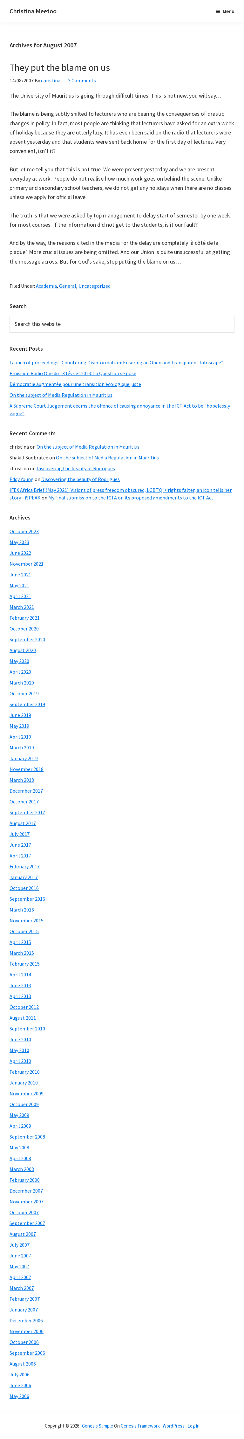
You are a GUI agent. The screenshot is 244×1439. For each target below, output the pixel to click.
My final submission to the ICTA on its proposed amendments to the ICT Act (131, 497)
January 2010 (24, 1082)
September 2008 (27, 1136)
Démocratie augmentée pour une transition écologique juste (75, 384)
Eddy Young (22, 479)
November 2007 (27, 1201)
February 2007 (25, 1299)
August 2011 (23, 1018)
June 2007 (20, 1255)
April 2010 (20, 1061)
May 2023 (19, 542)
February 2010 (25, 1072)
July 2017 (20, 834)
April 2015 (20, 942)
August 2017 (23, 823)
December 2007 (26, 1191)
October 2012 (24, 1007)
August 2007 (23, 1234)
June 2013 (20, 985)
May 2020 (19, 661)
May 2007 (19, 1266)
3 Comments (82, 80)
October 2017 (24, 801)
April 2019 (20, 736)
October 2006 (24, 1342)
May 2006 (19, 1396)
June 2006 (20, 1385)
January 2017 (24, 877)
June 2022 (20, 553)
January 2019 (24, 758)
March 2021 (22, 607)
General (67, 286)
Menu (228, 11)
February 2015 (25, 963)
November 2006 (27, 1331)
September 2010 (27, 1028)
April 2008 (20, 1158)
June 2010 (20, 1039)
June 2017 (20, 845)
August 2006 (23, 1363)
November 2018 (27, 769)
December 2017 (26, 791)
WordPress (174, 1426)
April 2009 (20, 1126)
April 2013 (20, 996)
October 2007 (24, 1212)
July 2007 (20, 1245)
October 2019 (24, 693)
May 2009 (19, 1115)
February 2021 (25, 618)
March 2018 (22, 780)
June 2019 (20, 715)
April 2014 (20, 974)
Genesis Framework (140, 1426)
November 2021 (27, 564)
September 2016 (27, 899)
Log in (193, 1426)
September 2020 (27, 639)
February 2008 (25, 1180)
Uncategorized (94, 286)
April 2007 (20, 1277)
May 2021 (19, 585)
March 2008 (22, 1169)
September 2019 (27, 704)
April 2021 (20, 596)
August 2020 (23, 650)
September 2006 (27, 1353)
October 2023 (24, 531)
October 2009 (24, 1104)
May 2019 (19, 726)
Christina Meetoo (33, 11)
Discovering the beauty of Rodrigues (76, 468)
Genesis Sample (97, 1426)
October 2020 (24, 628)
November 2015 (27, 920)
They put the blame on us (60, 67)
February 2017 (25, 866)
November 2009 (27, 1093)
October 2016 (24, 888)
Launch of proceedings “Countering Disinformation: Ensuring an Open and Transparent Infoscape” (116, 362)
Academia (46, 286)
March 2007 (22, 1288)
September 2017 (27, 812)
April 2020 (20, 672)
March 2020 (22, 682)
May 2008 (19, 1147)
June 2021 (20, 574)
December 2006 (26, 1320)
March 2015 (22, 953)
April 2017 (20, 855)
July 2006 (20, 1374)
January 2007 (24, 1309)
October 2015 (24, 931)
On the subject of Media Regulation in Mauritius (61, 395)
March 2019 (22, 747)
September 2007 (27, 1223)
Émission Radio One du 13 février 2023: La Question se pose (73, 373)
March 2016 (22, 909)
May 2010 (19, 1050)
